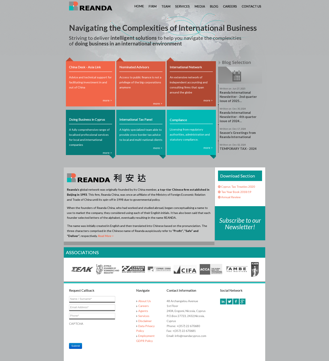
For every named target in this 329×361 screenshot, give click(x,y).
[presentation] (101, 334)
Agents (143, 311)
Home (139, 6)
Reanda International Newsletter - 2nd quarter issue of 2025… (238, 97)
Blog (214, 6)
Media (200, 6)
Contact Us (251, 6)
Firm (153, 6)
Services (182, 6)
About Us (144, 301)
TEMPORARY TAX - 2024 (238, 148)
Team (165, 6)
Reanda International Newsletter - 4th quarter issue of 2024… (238, 117)
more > (107, 100)
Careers (230, 6)
